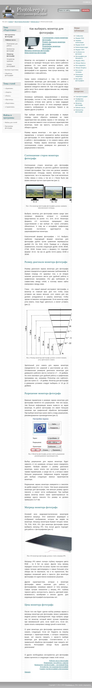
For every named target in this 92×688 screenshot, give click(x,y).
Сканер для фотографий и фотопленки (54, 669)
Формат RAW (80, 45)
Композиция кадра (81, 47)
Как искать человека (79, 71)
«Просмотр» (9, 99)
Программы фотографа (9, 127)
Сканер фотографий (11, 65)
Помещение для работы (12, 45)
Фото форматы (80, 65)
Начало (28, 672)
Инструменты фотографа (22, 21)
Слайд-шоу (79, 36)
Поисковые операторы (79, 75)
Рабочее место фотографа (58, 661)
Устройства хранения (10, 60)
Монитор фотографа (10, 55)
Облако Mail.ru (80, 63)
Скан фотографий (81, 96)
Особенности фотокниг (79, 53)
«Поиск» (8, 96)
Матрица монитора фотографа (37, 51)
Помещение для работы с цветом (56, 663)
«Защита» (8, 92)
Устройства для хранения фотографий (54, 667)
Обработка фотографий (9, 74)
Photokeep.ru (69, 685)
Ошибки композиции (79, 41)
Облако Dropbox (80, 68)
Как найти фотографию (79, 80)
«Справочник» (10, 107)
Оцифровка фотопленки (79, 100)
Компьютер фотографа (10, 50)
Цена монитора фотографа (35, 53)
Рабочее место (35, 21)
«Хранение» (9, 88)
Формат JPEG (80, 60)
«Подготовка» (9, 103)
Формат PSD (79, 38)
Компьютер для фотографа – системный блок (51, 665)
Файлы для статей (11, 122)
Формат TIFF (79, 49)
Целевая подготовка (11, 70)
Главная (87, 2)
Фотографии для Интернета (81, 57)
